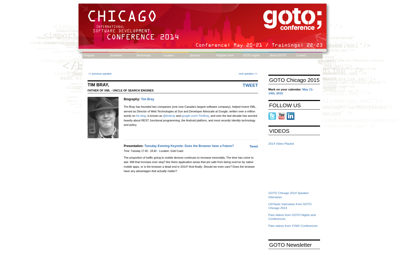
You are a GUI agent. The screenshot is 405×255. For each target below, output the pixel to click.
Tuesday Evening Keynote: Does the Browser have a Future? (189, 146)
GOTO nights (251, 55)
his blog (141, 115)
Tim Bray (147, 99)
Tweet (250, 85)
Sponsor (195, 55)
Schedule (116, 55)
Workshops (144, 55)
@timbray (169, 115)
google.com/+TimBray (195, 115)
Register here (224, 55)
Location (168, 55)
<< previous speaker (100, 73)
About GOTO (278, 55)
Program (88, 55)
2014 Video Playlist (281, 143)
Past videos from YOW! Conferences (293, 225)
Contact (301, 55)
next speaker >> (248, 73)
